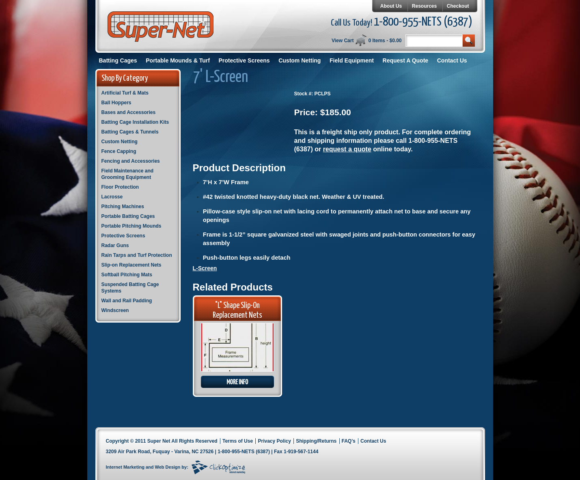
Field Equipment (352, 60)
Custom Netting (299, 60)
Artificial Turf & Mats (125, 93)
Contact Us (452, 60)
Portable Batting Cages (128, 216)
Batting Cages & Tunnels (130, 132)
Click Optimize (218, 467)
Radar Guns (115, 245)
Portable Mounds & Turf (178, 60)
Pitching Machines (122, 206)
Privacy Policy (274, 441)
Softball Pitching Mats (126, 275)
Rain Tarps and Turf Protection (136, 255)
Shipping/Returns (316, 441)
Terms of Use (237, 441)
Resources (424, 6)
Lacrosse (112, 197)
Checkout (458, 6)
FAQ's (349, 441)
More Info (237, 382)
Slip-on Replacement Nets (131, 265)
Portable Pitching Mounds (131, 226)
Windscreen (115, 310)
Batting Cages (118, 60)
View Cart (343, 40)
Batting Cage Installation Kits (135, 122)
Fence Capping (118, 151)
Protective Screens (244, 60)
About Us (391, 6)
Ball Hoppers (116, 102)
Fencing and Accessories (130, 161)
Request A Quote (406, 60)
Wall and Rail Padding (126, 300)
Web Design (168, 467)
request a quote (347, 149)
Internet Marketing (125, 467)
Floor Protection (120, 187)
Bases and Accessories (128, 112)
